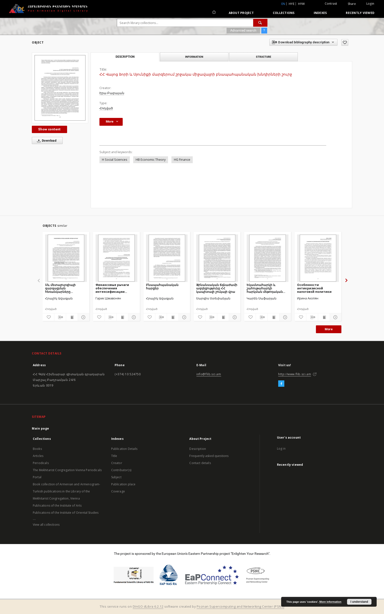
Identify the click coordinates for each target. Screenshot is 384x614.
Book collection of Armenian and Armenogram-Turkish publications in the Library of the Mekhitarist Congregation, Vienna (66, 491)
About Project (241, 13)
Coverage (118, 491)
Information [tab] (194, 56)
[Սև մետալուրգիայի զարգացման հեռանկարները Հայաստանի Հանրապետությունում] (66, 258)
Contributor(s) (121, 470)
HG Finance (182, 160)
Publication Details (124, 449)
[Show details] (83, 317)
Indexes (320, 13)
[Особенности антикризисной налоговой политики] (318, 258)
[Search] (260, 23)
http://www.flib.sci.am (294, 374)
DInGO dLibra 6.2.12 (148, 606)
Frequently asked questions (208, 456)
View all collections (46, 525)
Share (352, 4)
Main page (40, 428)
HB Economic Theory (151, 160)
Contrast (331, 3)
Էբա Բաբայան (111, 93)
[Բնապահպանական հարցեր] (167, 258)
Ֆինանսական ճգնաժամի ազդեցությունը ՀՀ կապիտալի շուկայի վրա (216, 288)
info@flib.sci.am (208, 374)
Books (37, 449)
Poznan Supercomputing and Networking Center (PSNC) (240, 606)
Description (197, 449)
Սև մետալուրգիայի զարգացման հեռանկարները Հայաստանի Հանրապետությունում (63, 288)
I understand (359, 601)
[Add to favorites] (344, 42)
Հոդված (106, 108)
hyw (301, 3)
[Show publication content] (72, 317)
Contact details (200, 463)
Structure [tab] (263, 56)
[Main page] (213, 12)
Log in (281, 448)
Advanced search (243, 30)
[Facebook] (281, 384)
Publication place (123, 484)
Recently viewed (360, 13)
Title (114, 456)
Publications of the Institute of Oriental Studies (65, 513)
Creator (116, 463)
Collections (284, 13)
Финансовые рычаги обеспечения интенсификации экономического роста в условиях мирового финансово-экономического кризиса (116, 288)
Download (45, 140)
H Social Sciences (114, 160)
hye (291, 3)
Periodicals (41, 463)
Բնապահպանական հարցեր (162, 286)
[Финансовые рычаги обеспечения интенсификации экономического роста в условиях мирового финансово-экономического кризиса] (116, 258)
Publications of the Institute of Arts (57, 505)
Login (370, 3)
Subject (116, 477)
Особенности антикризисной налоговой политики (314, 288)
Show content (49, 129)
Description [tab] (125, 56)
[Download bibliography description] (60, 317)
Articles (38, 456)
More (329, 329)
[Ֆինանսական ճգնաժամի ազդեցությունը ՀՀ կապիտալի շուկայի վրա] (217, 258)
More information (330, 601)
